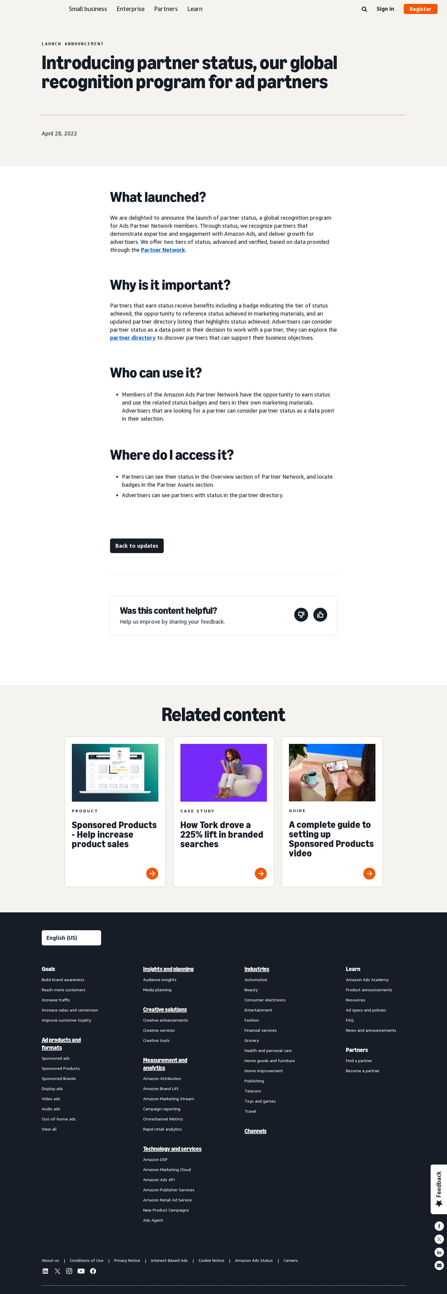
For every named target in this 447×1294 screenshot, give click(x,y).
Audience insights (160, 979)
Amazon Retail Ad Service (167, 1199)
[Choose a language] (71, 937)
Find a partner (359, 1060)
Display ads (52, 1088)
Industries (257, 969)
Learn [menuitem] (353, 969)
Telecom (253, 1090)
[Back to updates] (137, 545)
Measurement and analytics (165, 1063)
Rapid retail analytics (162, 1128)
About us (50, 1260)
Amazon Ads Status (254, 1260)
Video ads (51, 1098)
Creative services (159, 1030)
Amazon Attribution (162, 1078)
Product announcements (369, 989)
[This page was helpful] (320, 616)
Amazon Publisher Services (168, 1189)
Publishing (254, 1080)
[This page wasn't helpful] (301, 616)
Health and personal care (268, 1050)
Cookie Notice (211, 1260)
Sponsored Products (61, 1068)
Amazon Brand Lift (161, 1088)
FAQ (350, 1020)
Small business (88, 8)
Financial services (261, 1030)
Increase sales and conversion (70, 1009)
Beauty (251, 989)
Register (420, 9)
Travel (250, 1111)
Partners (166, 8)
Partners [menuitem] (357, 1049)
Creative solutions (165, 1009)
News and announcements (371, 1030)
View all (49, 1128)
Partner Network (163, 249)
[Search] (364, 10)
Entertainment (258, 1009)
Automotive (256, 979)
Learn (194, 8)
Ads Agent (153, 1220)
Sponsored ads (56, 1058)
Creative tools (156, 1040)
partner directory (133, 337)
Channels (256, 1130)
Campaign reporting (161, 1108)
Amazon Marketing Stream (168, 1098)
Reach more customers (64, 989)
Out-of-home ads (59, 1118)
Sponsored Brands (59, 1078)
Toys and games (260, 1100)
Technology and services (172, 1148)
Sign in (385, 8)
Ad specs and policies (366, 1009)
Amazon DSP (155, 1159)
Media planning (157, 989)
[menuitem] (71, 1094)
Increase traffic (56, 999)
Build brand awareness (63, 979)
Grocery (252, 1040)
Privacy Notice (127, 1260)
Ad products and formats (61, 1043)
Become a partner (363, 1070)
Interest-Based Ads (169, 1260)
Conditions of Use (86, 1260)
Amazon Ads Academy (367, 979)
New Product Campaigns (166, 1209)
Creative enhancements (165, 1020)
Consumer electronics (265, 999)
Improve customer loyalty (66, 1020)
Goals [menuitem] (48, 969)
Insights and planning (168, 969)
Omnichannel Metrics (163, 1118)
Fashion (252, 1020)
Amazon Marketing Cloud (167, 1169)
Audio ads (51, 1108)
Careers (291, 1260)
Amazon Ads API (159, 1179)
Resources (355, 999)
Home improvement (264, 1070)
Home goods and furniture (270, 1060)
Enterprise (131, 8)
